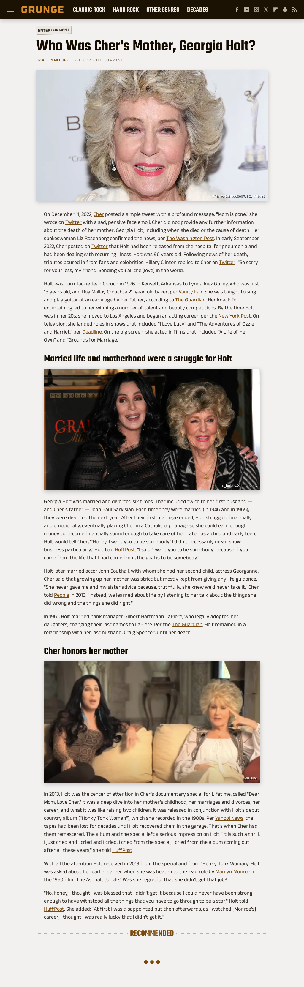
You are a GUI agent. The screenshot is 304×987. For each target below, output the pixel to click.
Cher (99, 214)
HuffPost (125, 549)
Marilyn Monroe (233, 871)
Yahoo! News (229, 818)
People (61, 595)
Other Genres (162, 9)
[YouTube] (246, 9)
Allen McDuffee (57, 60)
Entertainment (53, 30)
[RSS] (294, 9)
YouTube (250, 778)
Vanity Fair (190, 292)
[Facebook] (237, 9)
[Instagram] (256, 9)
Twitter (73, 222)
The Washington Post (190, 238)
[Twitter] (266, 9)
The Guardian (190, 300)
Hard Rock (126, 9)
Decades (197, 9)
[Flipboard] (275, 9)
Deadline (92, 332)
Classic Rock (89, 9)
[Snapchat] (285, 9)
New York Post (234, 316)
